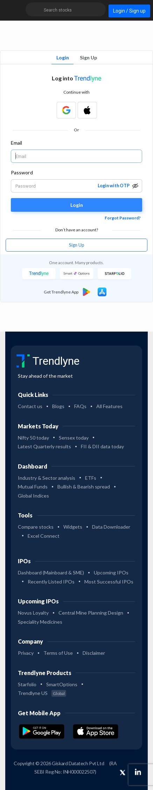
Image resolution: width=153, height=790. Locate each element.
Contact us (30, 406)
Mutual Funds (33, 487)
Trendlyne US (42, 693)
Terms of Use (58, 653)
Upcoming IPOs (111, 572)
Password (22, 172)
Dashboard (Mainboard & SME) (51, 572)
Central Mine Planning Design (90, 613)
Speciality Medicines (40, 622)
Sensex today (74, 438)
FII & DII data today (102, 446)
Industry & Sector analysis (46, 478)
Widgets (72, 527)
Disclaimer (94, 653)
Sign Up (88, 57)
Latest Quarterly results (44, 446)
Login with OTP (114, 185)
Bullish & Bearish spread (83, 487)
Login (62, 57)
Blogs (58, 406)
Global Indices (33, 496)
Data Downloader (111, 527)
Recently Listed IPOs (51, 582)
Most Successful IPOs (108, 582)
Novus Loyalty (33, 613)
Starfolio (27, 684)
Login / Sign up (129, 11)
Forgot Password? (123, 217)
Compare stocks (36, 527)
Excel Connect (44, 536)
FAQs (80, 406)
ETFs (90, 478)
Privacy (26, 653)
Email (16, 143)
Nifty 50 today (33, 438)
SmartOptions (61, 684)
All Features (109, 406)
